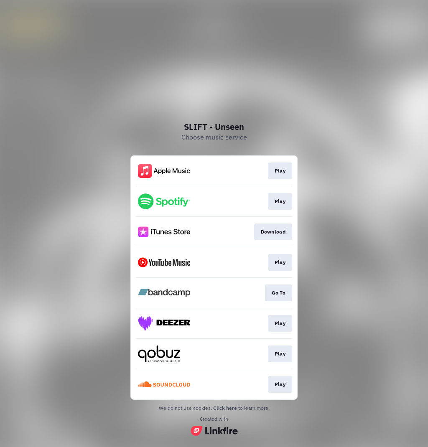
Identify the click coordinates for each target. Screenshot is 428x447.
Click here (225, 408)
